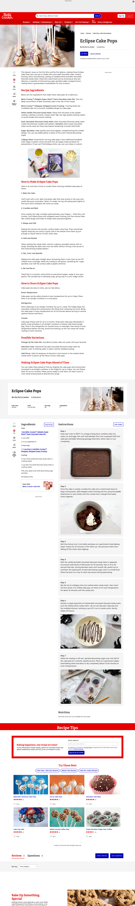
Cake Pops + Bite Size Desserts (102, 33)
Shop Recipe (49, 424)
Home (82, 33)
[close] (133, 2)
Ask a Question (117, 856)
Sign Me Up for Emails (76, 752)
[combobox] (64, 16)
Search (97, 16)
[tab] (18, 855)
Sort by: (14, 867)
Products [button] (68, 22)
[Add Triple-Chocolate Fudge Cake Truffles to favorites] (87, 836)
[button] (14, 81)
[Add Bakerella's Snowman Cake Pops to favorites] (15, 804)
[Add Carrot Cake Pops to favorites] (51, 804)
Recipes (88, 33)
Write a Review (102, 856)
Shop (94, 22)
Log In (129, 16)
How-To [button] (58, 22)
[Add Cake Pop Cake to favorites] (15, 836)
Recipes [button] (26, 22)
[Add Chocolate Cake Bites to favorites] (87, 804)
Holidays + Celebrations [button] (42, 22)
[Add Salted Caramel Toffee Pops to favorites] (51, 836)
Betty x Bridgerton (105, 22)
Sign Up (121, 16)
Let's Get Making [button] (81, 22)
